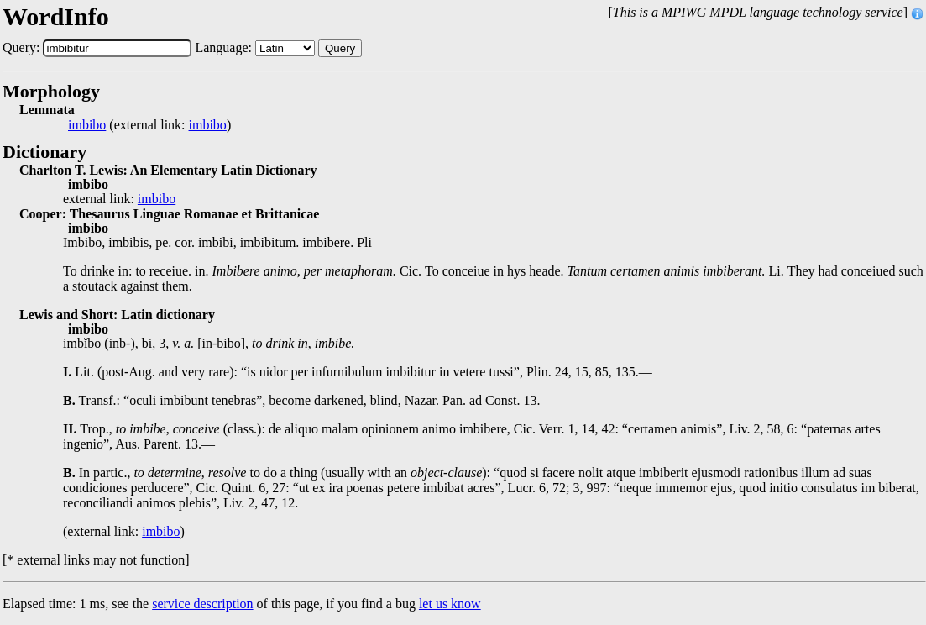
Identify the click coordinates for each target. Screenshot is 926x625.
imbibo (87, 125)
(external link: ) (149, 125)
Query (340, 48)
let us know (450, 603)
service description (202, 603)
